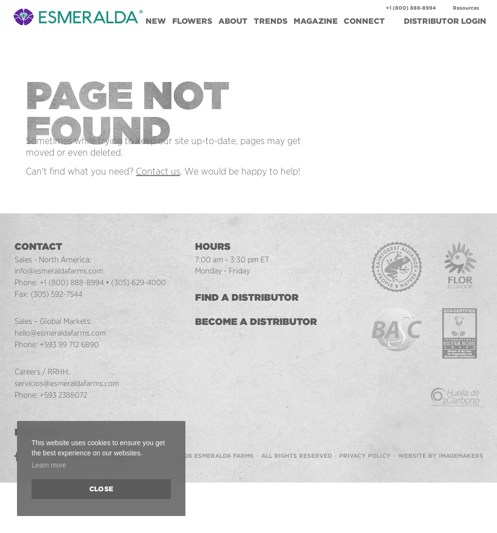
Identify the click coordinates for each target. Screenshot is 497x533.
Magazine (316, 21)
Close (101, 489)
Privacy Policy (365, 455)
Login (445, 21)
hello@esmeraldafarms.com (62, 333)
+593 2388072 (64, 395)
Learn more (49, 465)
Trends (270, 21)
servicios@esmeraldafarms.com (68, 383)
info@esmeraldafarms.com (60, 270)
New (156, 21)
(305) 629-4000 (139, 282)
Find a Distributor (247, 297)
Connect (364, 21)
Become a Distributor (257, 321)
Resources (466, 8)
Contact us (158, 171)
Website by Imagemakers (440, 455)
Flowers (192, 21)
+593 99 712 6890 (70, 344)
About (233, 21)
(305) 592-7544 (57, 294)
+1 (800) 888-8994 (411, 8)
